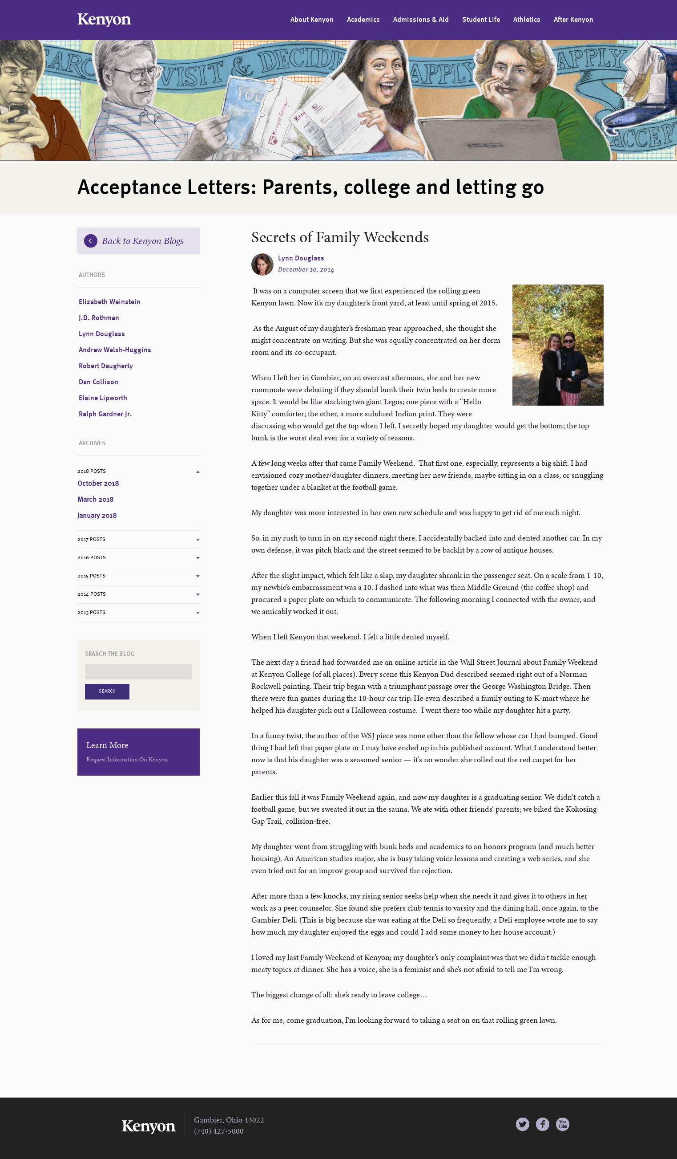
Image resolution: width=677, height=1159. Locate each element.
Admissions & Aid (421, 20)
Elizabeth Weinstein (110, 302)
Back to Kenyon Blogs (133, 241)
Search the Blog (110, 654)
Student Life (481, 20)
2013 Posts (91, 612)
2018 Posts (91, 471)
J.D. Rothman (99, 318)
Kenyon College (104, 20)
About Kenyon (312, 20)
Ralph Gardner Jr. (105, 414)
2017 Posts (91, 539)
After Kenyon (573, 20)
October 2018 (98, 484)
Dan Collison (98, 382)
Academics (363, 20)
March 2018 (95, 500)
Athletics (526, 20)
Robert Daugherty (106, 366)
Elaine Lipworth (103, 398)
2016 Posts (91, 558)
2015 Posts (91, 576)
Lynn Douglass (301, 258)
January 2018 (97, 516)
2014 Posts (91, 594)
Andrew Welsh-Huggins (115, 350)
